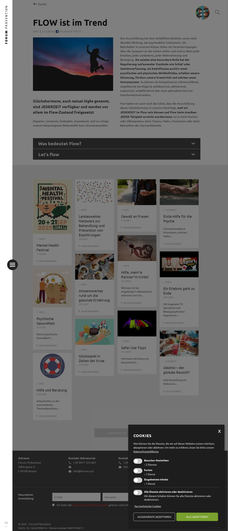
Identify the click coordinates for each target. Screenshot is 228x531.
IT (6, 526)
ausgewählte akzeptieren (154, 516)
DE (6, 522)
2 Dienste (150, 464)
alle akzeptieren (197, 516)
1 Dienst (149, 474)
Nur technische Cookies (147, 506)
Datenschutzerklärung (146, 451)
